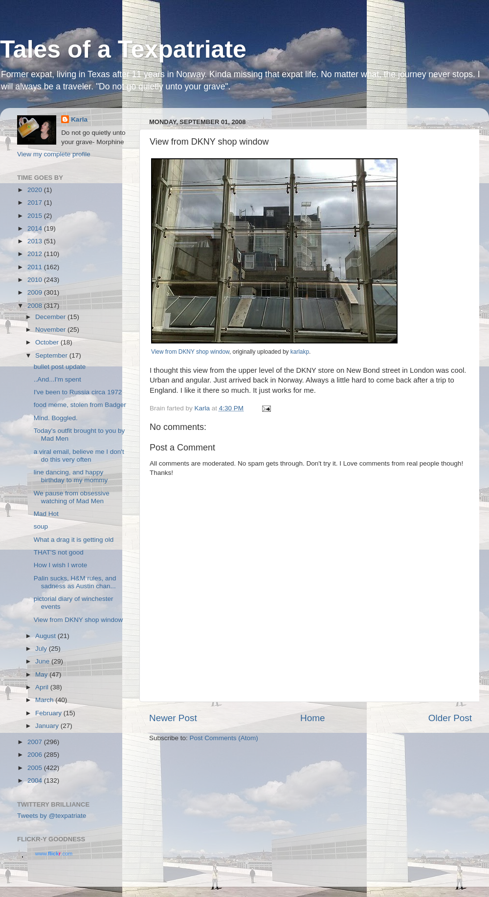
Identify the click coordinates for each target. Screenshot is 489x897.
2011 (35, 267)
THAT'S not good (59, 552)
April (42, 687)
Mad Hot (46, 513)
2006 (35, 754)
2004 (35, 780)
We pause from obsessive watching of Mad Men (72, 497)
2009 (35, 292)
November (51, 329)
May (42, 674)
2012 (35, 253)
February (49, 713)
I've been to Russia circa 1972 (78, 392)
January (48, 725)
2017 (35, 202)
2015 (35, 215)
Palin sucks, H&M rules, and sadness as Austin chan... (75, 582)
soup (41, 526)
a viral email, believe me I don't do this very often (79, 455)
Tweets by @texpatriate (51, 815)
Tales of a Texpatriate (123, 49)
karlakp (299, 351)
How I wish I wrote (61, 565)
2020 (35, 189)
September (52, 355)
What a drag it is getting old (74, 539)
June (43, 661)
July (42, 648)
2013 (35, 241)
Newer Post (173, 718)
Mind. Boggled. (56, 418)
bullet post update (60, 366)
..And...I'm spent (57, 379)
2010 (35, 279)
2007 (35, 742)
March (45, 700)
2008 (35, 305)
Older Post (450, 718)
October (48, 342)
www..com (53, 853)
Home (312, 718)
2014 (35, 228)
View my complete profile (53, 154)
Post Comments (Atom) (224, 738)
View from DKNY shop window (190, 351)
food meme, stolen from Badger (80, 404)
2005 (35, 767)
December (51, 316)
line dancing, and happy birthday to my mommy (71, 476)
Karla (79, 119)
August (46, 636)
